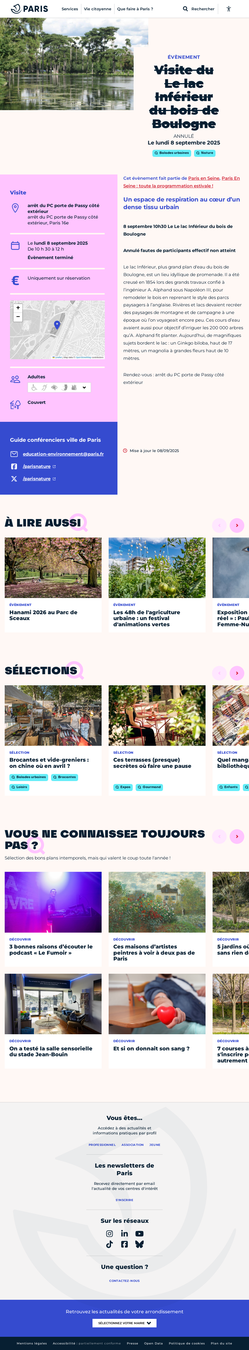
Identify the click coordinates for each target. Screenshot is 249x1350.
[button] (57, 325)
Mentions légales (32, 1343)
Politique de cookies (187, 1343)
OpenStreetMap (83, 357)
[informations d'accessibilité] (59, 387)
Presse (132, 1343)
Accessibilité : (87, 1343)
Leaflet (57, 357)
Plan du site (221, 1343)
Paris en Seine (203, 178)
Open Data (153, 1343)
